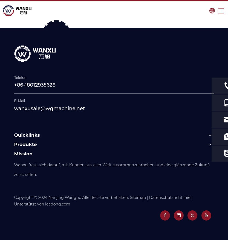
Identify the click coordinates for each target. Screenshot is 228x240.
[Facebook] (165, 215)
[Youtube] (206, 215)
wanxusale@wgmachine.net (49, 108)
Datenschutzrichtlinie (170, 197)
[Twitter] (192, 215)
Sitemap (138, 197)
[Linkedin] (179, 215)
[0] (114, 24)
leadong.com (57, 204)
